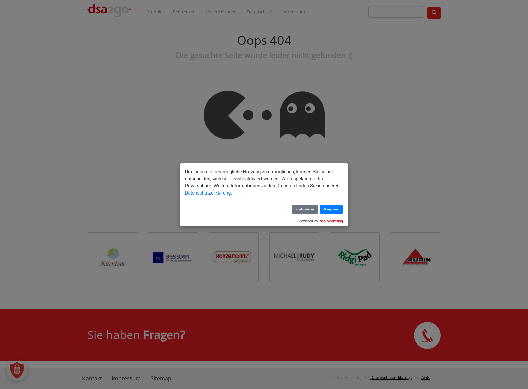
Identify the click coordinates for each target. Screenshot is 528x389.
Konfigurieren (305, 209)
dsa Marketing (331, 221)
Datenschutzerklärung (208, 193)
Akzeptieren (331, 209)
